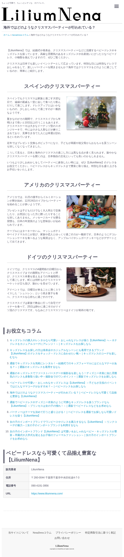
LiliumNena (62, 545)
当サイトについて (18, 532)
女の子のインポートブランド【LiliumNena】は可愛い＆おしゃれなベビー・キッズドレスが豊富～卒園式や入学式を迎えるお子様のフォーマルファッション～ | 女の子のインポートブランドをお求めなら (63, 435)
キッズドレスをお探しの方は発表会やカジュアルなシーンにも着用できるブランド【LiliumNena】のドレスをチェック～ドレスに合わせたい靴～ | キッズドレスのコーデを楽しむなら (63, 354)
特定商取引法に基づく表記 (100, 532)
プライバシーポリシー (68, 532)
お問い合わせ (62, 538)
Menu (117, 4)
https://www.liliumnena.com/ (47, 493)
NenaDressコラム (42, 532)
